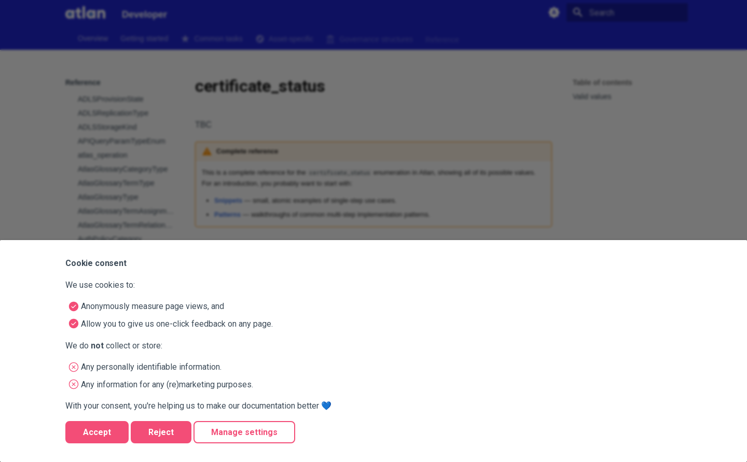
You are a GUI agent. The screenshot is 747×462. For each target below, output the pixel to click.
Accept (97, 432)
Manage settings (244, 432)
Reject (161, 432)
